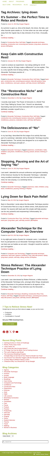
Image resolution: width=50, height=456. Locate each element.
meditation (38, 118)
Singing (6, 416)
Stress (6, 418)
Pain (20, 218)
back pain (4, 220)
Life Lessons (8, 396)
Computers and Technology (16, 253)
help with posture (36, 81)
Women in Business (10, 427)
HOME (5, 1)
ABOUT (11, 1)
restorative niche (21, 120)
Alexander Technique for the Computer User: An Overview (22, 230)
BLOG (26, 4)
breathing (4, 44)
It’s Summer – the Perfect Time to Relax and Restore (25, 18)
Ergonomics (8, 388)
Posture (3, 295)
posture (23, 83)
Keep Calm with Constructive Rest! (22, 55)
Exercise (7, 390)
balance (18, 255)
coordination (39, 150)
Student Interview (9, 420)
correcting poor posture (26, 44)
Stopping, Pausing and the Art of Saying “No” (24, 163)
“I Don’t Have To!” (9, 346)
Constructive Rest (13, 42)
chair (29, 255)
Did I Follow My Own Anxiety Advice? (15, 348)
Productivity (7, 411)
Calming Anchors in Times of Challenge (16, 343)
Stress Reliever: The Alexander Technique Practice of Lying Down (23, 268)
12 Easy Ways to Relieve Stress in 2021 (16, 359)
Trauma (6, 422)
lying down (37, 44)
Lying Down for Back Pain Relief (24, 196)
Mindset (6, 399)
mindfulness (9, 83)
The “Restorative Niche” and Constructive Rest (21, 92)
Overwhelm (7, 401)
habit (45, 150)
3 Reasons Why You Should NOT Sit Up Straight (19, 361)
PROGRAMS (20, 1)
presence (45, 44)
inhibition (4, 151)
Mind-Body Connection (11, 398)
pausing (26, 151)
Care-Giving (8, 381)
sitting (22, 257)
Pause (6, 405)
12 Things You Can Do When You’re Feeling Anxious (21, 350)
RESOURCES (17, 4)
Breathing (25, 294)
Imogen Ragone (37, 452)
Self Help (22, 42)
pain (16, 220)
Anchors (6, 373)
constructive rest (13, 44)
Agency (6, 370)
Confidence (7, 384)
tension (3, 46)
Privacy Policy (19, 452)
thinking (42, 151)
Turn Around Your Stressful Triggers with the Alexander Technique (25, 357)
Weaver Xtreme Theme (42, 454)
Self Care (7, 412)
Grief (5, 392)
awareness (30, 150)
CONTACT (33, 5)
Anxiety (6, 375)
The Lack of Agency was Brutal (14, 352)
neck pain (17, 83)
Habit (5, 394)
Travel (6, 424)
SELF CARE (7, 4)
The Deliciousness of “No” (20, 128)
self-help (29, 83)
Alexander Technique (14, 79)
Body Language (9, 377)
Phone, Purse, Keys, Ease (12, 344)
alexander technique (37, 42)
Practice (6, 409)
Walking (6, 425)
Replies (10, 46)
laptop (45, 255)
